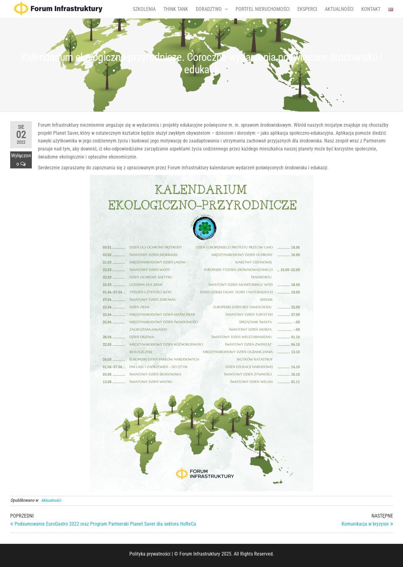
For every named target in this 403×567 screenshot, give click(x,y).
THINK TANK (175, 9)
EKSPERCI (307, 9)
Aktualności (51, 500)
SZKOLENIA (144, 9)
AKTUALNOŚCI (339, 9)
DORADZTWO (209, 9)
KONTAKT (370, 9)
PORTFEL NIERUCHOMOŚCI (263, 9)
